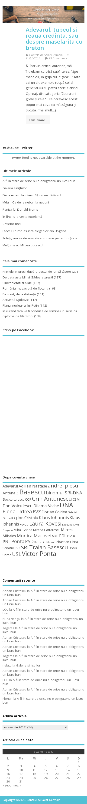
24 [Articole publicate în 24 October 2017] (21, 778)
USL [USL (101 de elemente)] (16, 554)
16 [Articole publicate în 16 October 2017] (8, 774)
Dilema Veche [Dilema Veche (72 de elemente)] (46, 505)
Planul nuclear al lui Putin (21, 305)
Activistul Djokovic (16, 300)
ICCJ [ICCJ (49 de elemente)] (14, 518)
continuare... (38, 120)
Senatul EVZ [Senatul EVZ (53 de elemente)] (11, 548)
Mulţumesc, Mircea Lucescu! (23, 245)
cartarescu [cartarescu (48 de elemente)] (16, 499)
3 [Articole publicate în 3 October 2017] (21, 766)
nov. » (17, 785)
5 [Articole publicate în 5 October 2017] (46, 766)
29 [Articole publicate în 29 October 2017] (79, 778)
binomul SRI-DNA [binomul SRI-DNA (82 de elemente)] (64, 493)
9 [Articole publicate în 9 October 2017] (8, 770)
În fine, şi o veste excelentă (22, 217)
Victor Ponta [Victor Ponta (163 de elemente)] (39, 554)
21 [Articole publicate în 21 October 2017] (68, 774)
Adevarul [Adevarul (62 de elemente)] (10, 486)
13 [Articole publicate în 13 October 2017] (56, 770)
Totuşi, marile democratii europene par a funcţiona (40, 238)
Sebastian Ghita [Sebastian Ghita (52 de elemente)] (66, 542)
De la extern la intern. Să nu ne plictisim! (32, 195)
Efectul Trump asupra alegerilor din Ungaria (34, 231)
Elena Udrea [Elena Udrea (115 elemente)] (17, 511)
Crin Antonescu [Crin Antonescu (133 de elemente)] (52, 498)
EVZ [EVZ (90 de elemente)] (37, 511)
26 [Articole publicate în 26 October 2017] (46, 778)
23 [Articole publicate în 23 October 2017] (8, 778)
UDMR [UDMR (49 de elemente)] (73, 548)
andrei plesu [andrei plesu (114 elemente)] (63, 485)
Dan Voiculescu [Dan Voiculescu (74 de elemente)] (18, 505)
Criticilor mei (12, 224)
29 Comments (58, 58)
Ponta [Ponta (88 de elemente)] (17, 541)
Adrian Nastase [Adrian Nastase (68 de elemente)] (33, 486)
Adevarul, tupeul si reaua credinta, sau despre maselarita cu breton (54, 38)
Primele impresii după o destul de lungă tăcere (37, 271)
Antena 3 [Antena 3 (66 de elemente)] (11, 493)
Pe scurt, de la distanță (19, 294)
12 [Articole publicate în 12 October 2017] (46, 770)
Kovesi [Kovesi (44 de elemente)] (24, 524)
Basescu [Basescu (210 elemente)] (32, 491)
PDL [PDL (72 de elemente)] (62, 535)
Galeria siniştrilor (15, 188)
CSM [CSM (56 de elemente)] (76, 499)
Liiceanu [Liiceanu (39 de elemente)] (67, 524)
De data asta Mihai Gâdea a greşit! (28, 277)
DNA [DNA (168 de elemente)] (66, 505)
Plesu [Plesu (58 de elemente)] (71, 536)
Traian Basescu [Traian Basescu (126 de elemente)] (48, 547)
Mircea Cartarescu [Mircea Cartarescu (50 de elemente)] (46, 530)
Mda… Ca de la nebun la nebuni (26, 202)
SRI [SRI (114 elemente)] (25, 547)
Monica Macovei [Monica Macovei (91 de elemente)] (34, 535)
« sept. (7, 785)
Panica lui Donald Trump (20, 209)
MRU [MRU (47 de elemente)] (55, 536)
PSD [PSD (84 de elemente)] (29, 541)
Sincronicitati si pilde (17, 283)
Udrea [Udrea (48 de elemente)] (7, 555)
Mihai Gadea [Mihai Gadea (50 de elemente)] (22, 530)
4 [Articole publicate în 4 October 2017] (34, 766)
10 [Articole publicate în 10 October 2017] (21, 770)
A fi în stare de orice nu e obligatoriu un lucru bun (39, 181)
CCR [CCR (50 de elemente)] (28, 499)
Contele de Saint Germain (46, 55)
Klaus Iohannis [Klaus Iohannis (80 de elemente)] (54, 517)
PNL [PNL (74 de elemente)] (7, 541)
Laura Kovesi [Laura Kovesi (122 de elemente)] (45, 523)
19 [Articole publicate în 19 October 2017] (46, 774)
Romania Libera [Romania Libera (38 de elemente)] (44, 542)
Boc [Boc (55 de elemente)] (6, 499)
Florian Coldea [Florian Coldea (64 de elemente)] (54, 511)
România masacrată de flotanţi (25, 288)
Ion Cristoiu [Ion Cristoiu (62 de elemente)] (28, 517)
